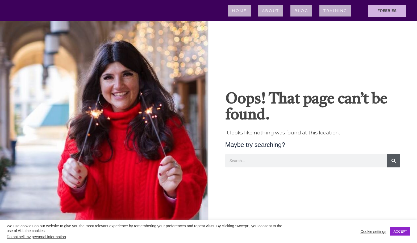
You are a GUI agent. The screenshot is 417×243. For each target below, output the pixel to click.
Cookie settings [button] (373, 231)
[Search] (393, 160)
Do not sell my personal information (36, 237)
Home (239, 10)
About (270, 10)
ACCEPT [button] (400, 231)
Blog (301, 10)
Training (335, 10)
